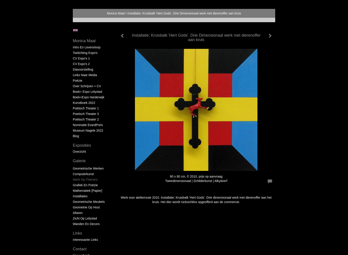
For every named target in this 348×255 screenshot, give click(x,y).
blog (76, 136)
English (75, 30)
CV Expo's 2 (81, 64)
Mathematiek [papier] (87, 190)
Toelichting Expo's (85, 53)
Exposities (82, 145)
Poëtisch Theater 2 (86, 119)
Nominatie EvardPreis (88, 125)
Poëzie (77, 80)
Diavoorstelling (83, 69)
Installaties (80, 196)
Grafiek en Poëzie (85, 185)
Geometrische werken (88, 168)
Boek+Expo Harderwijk (88, 97)
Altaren (78, 213)
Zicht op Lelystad (85, 218)
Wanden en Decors (86, 224)
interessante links (85, 239)
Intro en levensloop (87, 47)
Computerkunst (83, 174)
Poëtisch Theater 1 (86, 108)
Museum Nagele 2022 (88, 130)
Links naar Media (85, 75)
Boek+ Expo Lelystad (87, 91)
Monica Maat (116, 13)
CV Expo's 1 (81, 58)
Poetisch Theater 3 (86, 114)
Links (77, 233)
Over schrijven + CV (87, 86)
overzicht (79, 151)
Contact (80, 249)
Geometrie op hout (86, 207)
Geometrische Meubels (89, 202)
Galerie (79, 161)
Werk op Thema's (85, 179)
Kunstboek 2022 (84, 103)
